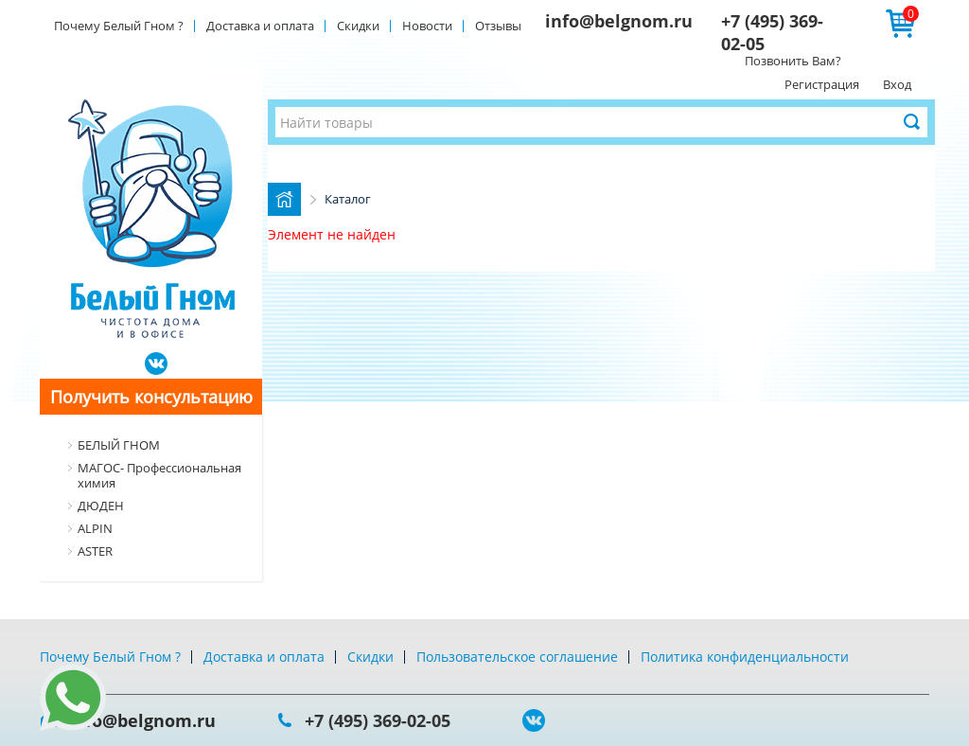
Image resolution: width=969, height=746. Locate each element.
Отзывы (498, 25)
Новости (427, 25)
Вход (897, 84)
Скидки (358, 25)
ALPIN (95, 528)
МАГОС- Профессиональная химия (159, 475)
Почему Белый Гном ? (119, 25)
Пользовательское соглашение (517, 657)
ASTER (95, 551)
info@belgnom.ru (619, 20)
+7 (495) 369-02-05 (377, 720)
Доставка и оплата (260, 25)
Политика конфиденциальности (745, 657)
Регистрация (821, 84)
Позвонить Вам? (793, 60)
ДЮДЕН (101, 505)
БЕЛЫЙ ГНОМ (119, 444)
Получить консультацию (151, 396)
